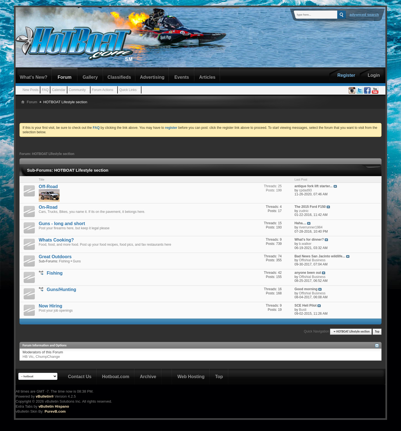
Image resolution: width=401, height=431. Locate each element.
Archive (148, 376)
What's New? (33, 77)
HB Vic (28, 356)
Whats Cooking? (56, 240)
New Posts (30, 90)
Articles (207, 77)
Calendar (58, 90)
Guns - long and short (62, 223)
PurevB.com (55, 411)
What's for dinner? (309, 240)
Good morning (305, 289)
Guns (77, 261)
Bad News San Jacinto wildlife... (319, 256)
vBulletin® (44, 396)
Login (374, 75)
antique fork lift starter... (313, 186)
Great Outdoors (55, 256)
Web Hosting (190, 376)
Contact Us (79, 376)
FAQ (45, 90)
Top (377, 331)
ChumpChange (48, 356)
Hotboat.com (115, 376)
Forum (65, 77)
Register (346, 75)
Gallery (90, 77)
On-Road (48, 207)
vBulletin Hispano (53, 406)
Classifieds (119, 77)
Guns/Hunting (61, 289)
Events (181, 77)
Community (77, 90)
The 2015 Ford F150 (310, 207)
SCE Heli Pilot (305, 305)
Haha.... (300, 223)
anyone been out (307, 273)
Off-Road (48, 186)
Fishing (64, 261)
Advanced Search (364, 15)
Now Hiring (50, 306)
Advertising (152, 77)
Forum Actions (102, 90)
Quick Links (127, 90)
